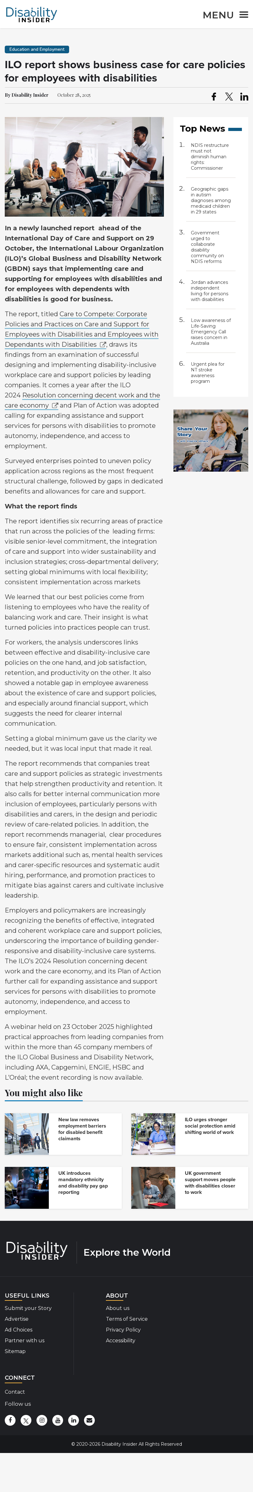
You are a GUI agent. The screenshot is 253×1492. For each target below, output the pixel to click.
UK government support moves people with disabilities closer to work (210, 1182)
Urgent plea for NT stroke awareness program (207, 372)
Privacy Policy (123, 1330)
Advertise (17, 1319)
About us (117, 1308)
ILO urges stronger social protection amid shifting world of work (210, 1125)
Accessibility (120, 1341)
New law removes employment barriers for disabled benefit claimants (82, 1129)
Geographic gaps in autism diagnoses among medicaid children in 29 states (211, 200)
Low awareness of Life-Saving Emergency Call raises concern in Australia (211, 331)
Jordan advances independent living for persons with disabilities (209, 290)
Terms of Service (127, 1319)
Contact (15, 1392)
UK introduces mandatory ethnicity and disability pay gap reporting (83, 1182)
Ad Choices (18, 1330)
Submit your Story (28, 1308)
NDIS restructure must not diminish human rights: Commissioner (210, 156)
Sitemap (15, 1351)
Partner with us (24, 1341)
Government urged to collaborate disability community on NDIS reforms (207, 247)
